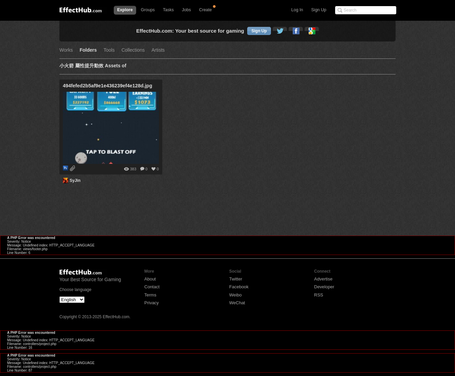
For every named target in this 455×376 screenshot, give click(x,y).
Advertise (323, 278)
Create (205, 9)
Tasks (168, 9)
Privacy (151, 302)
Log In (297, 9)
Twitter (235, 278)
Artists (158, 50)
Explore (125, 9)
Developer (324, 286)
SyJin (75, 180)
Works (66, 50)
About (150, 278)
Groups (148, 9)
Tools (109, 50)
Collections (133, 50)
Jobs (186, 9)
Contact (152, 286)
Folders (88, 50)
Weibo (235, 294)
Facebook (239, 286)
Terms (150, 294)
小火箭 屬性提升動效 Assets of (92, 65)
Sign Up (318, 9)
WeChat (237, 302)
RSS (318, 294)
